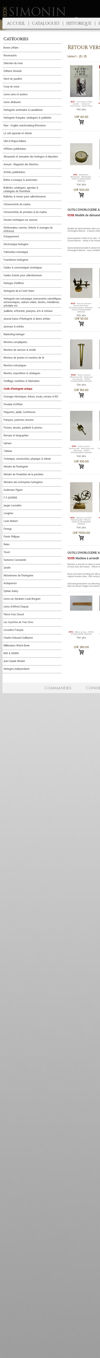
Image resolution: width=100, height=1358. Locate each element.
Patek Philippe (11, 536)
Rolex (6, 544)
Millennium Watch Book (16, 645)
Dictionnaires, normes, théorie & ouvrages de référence (28, 229)
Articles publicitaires (14, 172)
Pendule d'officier (13, 404)
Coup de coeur (11, 86)
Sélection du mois (13, 63)
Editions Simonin (12, 71)
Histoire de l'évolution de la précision (23, 474)
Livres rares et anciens (15, 94)
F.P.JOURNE (10, 497)
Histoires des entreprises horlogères (23, 482)
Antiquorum (10, 583)
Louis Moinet (10, 521)
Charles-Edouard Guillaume (18, 637)
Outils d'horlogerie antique (17, 388)
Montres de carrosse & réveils (19, 349)
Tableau (7, 451)
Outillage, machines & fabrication (21, 381)
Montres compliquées (15, 342)
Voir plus (81, 109)
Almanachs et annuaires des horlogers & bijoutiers (30, 156)
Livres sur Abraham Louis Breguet (21, 598)
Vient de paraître (12, 78)
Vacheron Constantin (14, 560)
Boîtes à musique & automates (20, 180)
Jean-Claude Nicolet (14, 661)
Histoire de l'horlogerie (15, 466)
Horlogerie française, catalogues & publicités (27, 117)
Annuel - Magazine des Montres (20, 164)
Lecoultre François (13, 630)
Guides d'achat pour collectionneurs (22, 275)
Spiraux (7, 443)
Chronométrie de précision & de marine (25, 212)
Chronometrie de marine (16, 204)
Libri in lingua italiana (14, 141)
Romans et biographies (16, 435)
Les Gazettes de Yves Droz (18, 622)
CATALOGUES (45, 23)
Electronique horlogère (15, 244)
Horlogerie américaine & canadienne (23, 110)
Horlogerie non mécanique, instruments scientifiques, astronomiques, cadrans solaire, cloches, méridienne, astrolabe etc (32, 302)
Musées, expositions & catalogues (21, 373)
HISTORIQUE (79, 23)
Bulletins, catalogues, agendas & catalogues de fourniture (20, 189)
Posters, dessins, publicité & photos (22, 427)
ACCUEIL (16, 23)
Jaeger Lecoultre (12, 505)
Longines (8, 513)
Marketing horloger (14, 334)
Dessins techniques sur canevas (20, 219)
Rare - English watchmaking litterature (24, 125)
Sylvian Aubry (10, 591)
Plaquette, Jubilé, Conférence (19, 412)
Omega (7, 528)
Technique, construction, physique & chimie (27, 458)
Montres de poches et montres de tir (23, 357)
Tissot (6, 552)
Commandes (58, 688)
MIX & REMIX (11, 653)
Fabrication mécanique (15, 252)
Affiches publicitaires (14, 148)
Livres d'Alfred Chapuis (16, 606)
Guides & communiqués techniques (22, 267)
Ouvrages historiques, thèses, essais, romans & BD (30, 396)
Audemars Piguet (13, 490)
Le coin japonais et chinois (17, 133)
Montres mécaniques (14, 365)
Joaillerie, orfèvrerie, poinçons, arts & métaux (27, 311)
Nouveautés (10, 55)
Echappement (11, 236)
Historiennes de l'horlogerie (18, 575)
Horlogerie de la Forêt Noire (18, 291)
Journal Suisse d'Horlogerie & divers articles (26, 318)
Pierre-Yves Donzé (13, 614)
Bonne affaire (10, 47)
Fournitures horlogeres (15, 259)
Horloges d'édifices (13, 283)
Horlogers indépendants (16, 668)
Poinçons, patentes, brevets (18, 419)
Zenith (6, 567)
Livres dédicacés (12, 102)
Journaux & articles (13, 326)
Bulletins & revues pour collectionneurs (24, 196)
